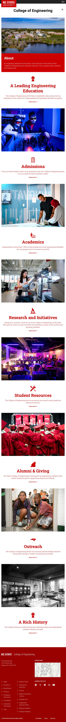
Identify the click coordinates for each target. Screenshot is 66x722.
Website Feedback (24, 708)
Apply (5, 681)
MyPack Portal (23, 681)
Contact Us (7, 685)
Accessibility (38, 718)
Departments (7, 688)
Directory (6, 691)
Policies (21, 690)
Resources (52, 718)
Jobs (5, 709)
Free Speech (7, 700)
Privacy (46, 718)
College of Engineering (33, 10)
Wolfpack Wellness (25, 711)
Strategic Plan (23, 699)
